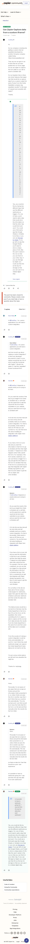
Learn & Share (15, 12)
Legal (17, 941)
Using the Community (10, 887)
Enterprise (15, 923)
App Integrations (15, 928)
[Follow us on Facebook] (11, 933)
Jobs (15, 920)
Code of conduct (9, 884)
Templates (15, 926)
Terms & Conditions (8, 903)
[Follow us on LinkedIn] (15, 933)
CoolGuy (10, 40)
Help (15, 912)
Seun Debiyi (11, 315)
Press (15, 917)
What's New (6, 16)
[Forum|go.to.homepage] (11, 3)
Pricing (15, 909)
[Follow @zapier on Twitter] (21, 933)
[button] (26, 3)
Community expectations (11, 890)
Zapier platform (13, 435)
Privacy (23, 941)
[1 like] (9, 285)
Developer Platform (15, 915)
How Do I (5, 20)
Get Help (5, 12)
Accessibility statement (21, 903)
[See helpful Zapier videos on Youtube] (24, 933)
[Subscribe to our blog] (18, 933)
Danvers (10, 380)
